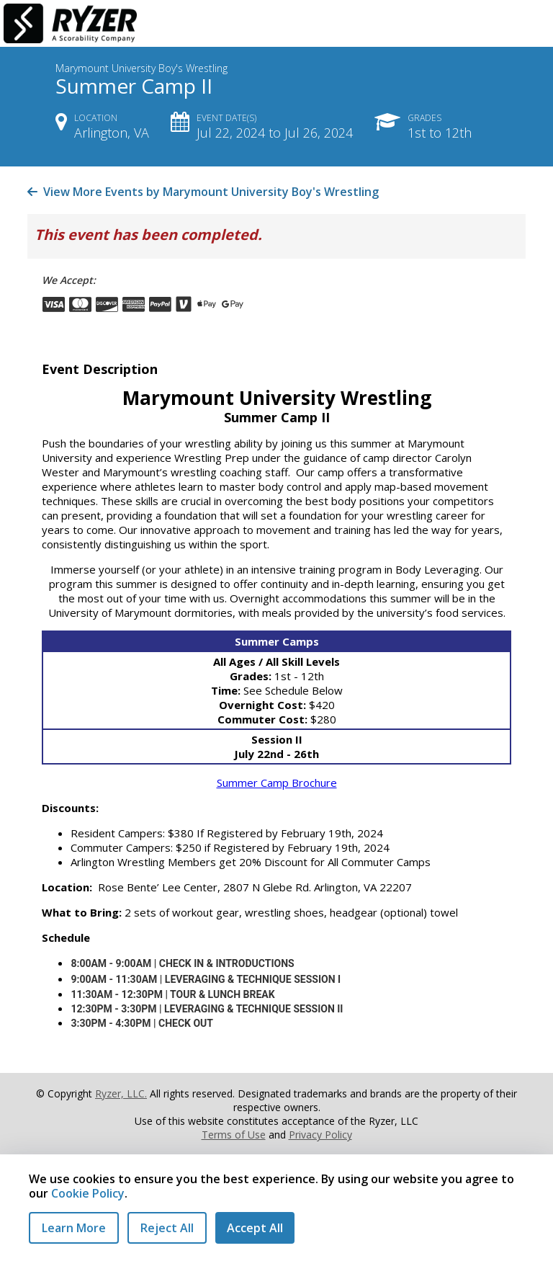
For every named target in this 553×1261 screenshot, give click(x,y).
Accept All (255, 1228)
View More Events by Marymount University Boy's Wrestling (203, 192)
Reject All (167, 1228)
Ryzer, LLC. (121, 1093)
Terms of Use (234, 1134)
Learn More (74, 1228)
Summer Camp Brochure (277, 782)
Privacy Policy (320, 1134)
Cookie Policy (88, 1193)
